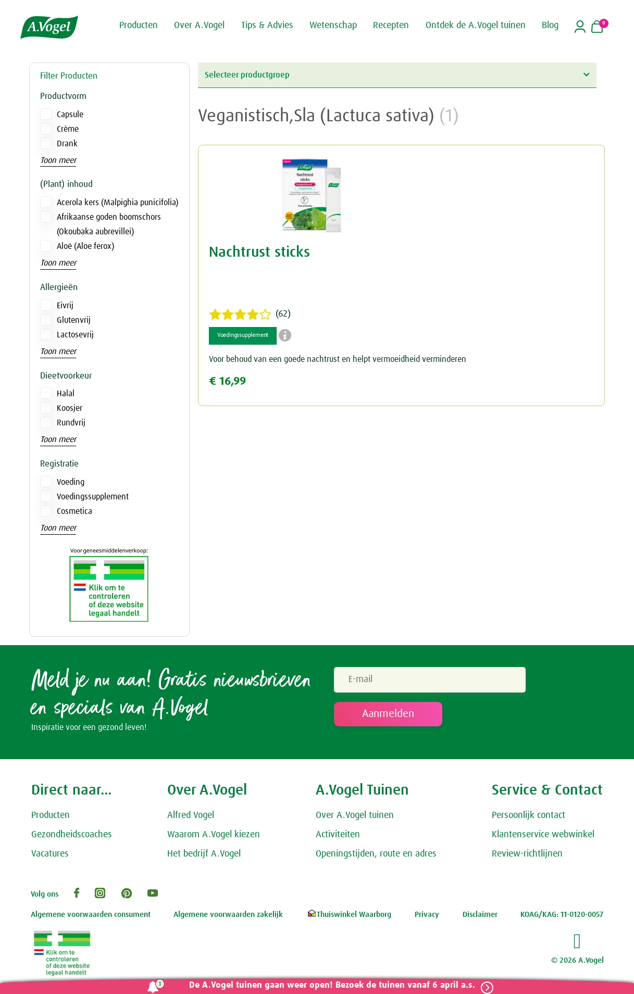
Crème (68, 129)
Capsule (70, 114)
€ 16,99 (227, 381)
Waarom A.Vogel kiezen (213, 837)
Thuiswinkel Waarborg (348, 918)
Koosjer (69, 408)
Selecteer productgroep (397, 75)
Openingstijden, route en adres (376, 856)
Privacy (427, 918)
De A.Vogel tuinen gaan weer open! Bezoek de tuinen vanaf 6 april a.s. (327, 985)
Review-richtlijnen (527, 856)
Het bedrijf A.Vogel (204, 856)
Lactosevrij (75, 335)
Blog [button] (550, 25)
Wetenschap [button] (333, 25)
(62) (250, 314)
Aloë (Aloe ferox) (85, 246)
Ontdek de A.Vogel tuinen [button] (476, 25)
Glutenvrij (74, 320)
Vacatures (50, 856)
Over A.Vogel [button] (199, 25)
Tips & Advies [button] (267, 25)
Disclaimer (480, 918)
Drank (67, 144)
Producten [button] (138, 25)
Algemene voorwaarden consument (91, 918)
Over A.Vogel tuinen (355, 818)
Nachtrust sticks (259, 252)
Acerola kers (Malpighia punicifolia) (117, 202)
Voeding (70, 482)
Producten (50, 818)
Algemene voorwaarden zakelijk (228, 918)
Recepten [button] (391, 25)
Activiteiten (338, 837)
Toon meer (58, 160)
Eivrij (65, 305)
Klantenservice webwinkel (543, 837)
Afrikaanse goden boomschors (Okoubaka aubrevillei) (109, 224)
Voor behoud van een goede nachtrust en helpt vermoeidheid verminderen (337, 359)
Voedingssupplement (93, 497)
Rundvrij (71, 423)
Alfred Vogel (190, 818)
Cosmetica (74, 511)
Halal (65, 393)
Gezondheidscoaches (71, 837)
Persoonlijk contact (528, 818)
